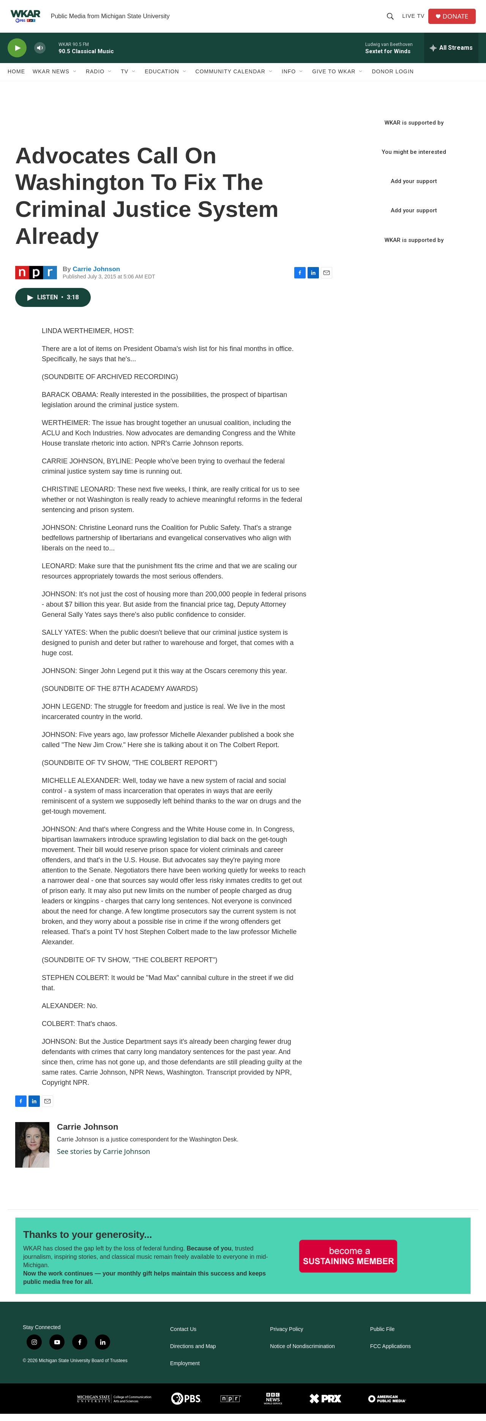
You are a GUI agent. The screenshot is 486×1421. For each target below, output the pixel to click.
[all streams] (451, 55)
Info (289, 79)
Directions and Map (193, 1353)
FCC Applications (390, 1353)
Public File (382, 1336)
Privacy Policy (286, 1336)
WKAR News (51, 79)
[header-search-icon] (391, 19)
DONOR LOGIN (393, 79)
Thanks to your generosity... (87, 1242)
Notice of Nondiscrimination (302, 1353)
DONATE (457, 20)
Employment (185, 1371)
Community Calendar (230, 79)
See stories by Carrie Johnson (103, 1158)
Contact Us (183, 1336)
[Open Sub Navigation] (75, 79)
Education (162, 79)
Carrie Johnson (96, 276)
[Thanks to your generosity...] (348, 1263)
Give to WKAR (333, 79)
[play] (17, 55)
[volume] (39, 55)
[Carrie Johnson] (32, 1152)
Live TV (415, 20)
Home (16, 79)
